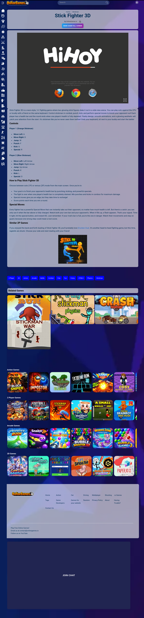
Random (86, 500)
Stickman (99, 278)
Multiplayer (96, 495)
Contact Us (49, 508)
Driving (86, 495)
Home (47, 495)
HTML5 (81, 278)
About (107, 500)
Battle (42, 278)
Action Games (13, 370)
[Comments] (80, 21)
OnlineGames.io (71, 21)
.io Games (118, 495)
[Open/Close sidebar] (2, 3)
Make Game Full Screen (72, 26)
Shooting (108, 495)
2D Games (11, 453)
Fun (65, 278)
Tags (47, 500)
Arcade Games (13, 425)
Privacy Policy (97, 500)
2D (19, 278)
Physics (90, 278)
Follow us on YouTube (19, 533)
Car (72, 495)
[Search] (83, 2)
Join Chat (69, 575)
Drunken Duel (83, 228)
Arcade (34, 278)
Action (26, 278)
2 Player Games (14, 397)
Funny (73, 278)
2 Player (11, 278)
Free (58, 278)
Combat (51, 278)
